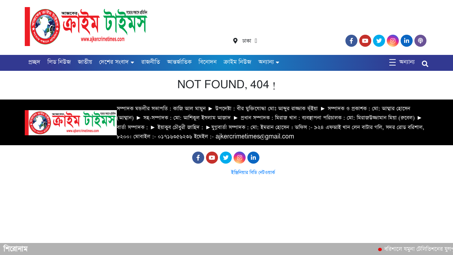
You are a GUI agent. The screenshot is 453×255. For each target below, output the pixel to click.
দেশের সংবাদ (114, 62)
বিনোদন (208, 62)
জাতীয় (85, 62)
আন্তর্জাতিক (179, 62)
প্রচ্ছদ (34, 62)
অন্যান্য (266, 62)
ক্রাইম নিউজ (237, 62)
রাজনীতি (150, 62)
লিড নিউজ (59, 62)
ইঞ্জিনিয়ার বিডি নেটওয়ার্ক (253, 172)
